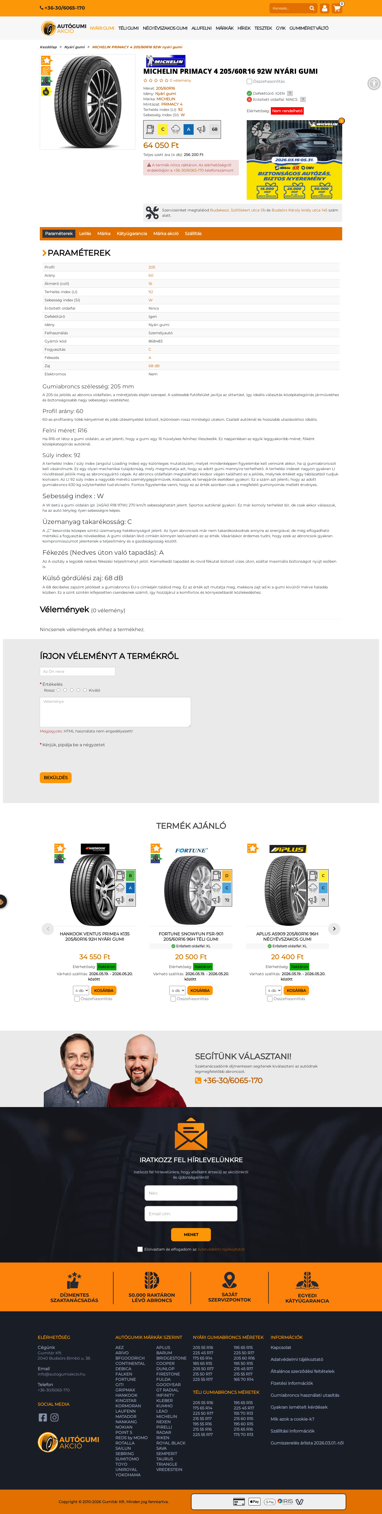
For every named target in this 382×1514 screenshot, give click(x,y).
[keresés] (288, 8)
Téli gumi (128, 28)
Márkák (224, 28)
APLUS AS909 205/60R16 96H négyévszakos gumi (287, 936)
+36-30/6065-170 (65, 8)
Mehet (191, 1234)
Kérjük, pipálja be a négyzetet (73, 744)
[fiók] (324, 8)
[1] (58, 690)
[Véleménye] (115, 712)
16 (150, 283)
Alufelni (201, 28)
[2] (65, 690)
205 (152, 267)
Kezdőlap (48, 47)
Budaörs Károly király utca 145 (299, 210)
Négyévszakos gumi (165, 28)
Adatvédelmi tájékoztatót (221, 1249)
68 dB (154, 365)
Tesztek (263, 28)
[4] (78, 690)
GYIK (280, 28)
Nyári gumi (102, 28)
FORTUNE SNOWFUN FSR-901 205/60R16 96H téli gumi (191, 936)
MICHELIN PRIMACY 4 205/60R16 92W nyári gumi (137, 47)
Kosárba (103, 990)
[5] (85, 690)
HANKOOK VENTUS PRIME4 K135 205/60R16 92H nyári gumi (94, 936)
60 (151, 275)
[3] (71, 690)
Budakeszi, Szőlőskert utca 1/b (238, 210)
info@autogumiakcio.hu (61, 1374)
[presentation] (80, 758)
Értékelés (52, 684)
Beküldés (56, 777)
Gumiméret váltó (308, 28)
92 (180, 109)
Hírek (243, 28)
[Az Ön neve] (77, 671)
